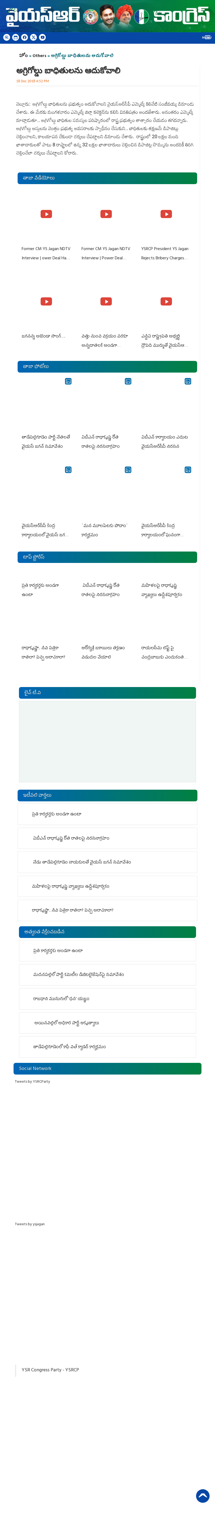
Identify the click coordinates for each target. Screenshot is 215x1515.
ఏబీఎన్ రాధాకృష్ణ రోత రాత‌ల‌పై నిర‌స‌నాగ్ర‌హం (70, 836)
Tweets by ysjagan (30, 1221)
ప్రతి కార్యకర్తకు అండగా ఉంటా (46, 583)
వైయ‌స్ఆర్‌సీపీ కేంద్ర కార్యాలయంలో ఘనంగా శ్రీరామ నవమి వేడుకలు (161, 533)
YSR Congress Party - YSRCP (50, 1367)
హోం (23, 56)
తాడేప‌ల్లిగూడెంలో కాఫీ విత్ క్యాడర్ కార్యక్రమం (70, 1045)
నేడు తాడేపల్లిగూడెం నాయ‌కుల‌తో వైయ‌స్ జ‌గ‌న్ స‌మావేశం (81, 860)
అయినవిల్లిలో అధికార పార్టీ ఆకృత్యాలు (66, 1020)
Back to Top (203, 1494)
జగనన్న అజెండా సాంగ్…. (43, 336)
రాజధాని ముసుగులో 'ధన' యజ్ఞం (61, 996)
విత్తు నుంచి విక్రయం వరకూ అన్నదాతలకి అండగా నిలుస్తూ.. (104, 345)
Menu (207, 38)
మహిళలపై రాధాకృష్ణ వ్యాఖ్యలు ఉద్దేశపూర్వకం (70, 884)
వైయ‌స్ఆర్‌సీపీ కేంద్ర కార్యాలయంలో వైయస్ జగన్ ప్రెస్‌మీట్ (44, 533)
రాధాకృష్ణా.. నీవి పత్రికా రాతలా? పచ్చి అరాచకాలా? (72, 908)
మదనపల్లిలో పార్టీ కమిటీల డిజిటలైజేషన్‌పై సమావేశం (79, 972)
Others (39, 56)
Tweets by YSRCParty (32, 1079)
